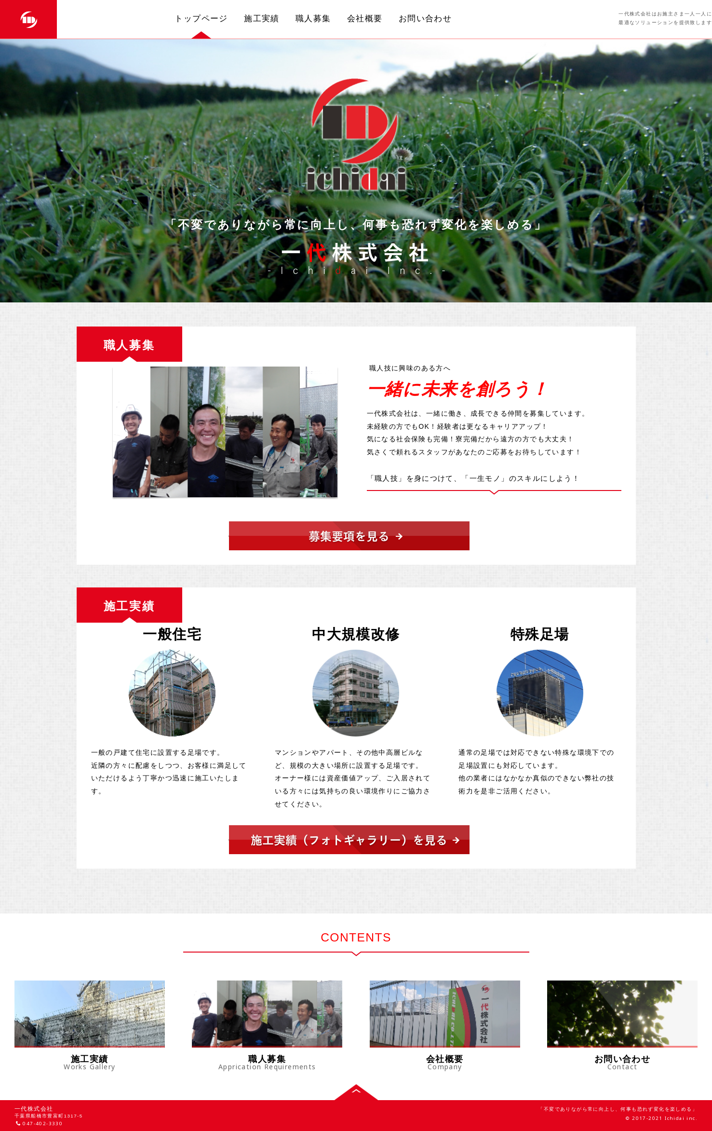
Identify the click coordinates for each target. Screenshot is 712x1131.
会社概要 (365, 18)
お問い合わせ (425, 18)
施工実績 (262, 18)
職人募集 (313, 18)
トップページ (201, 18)
